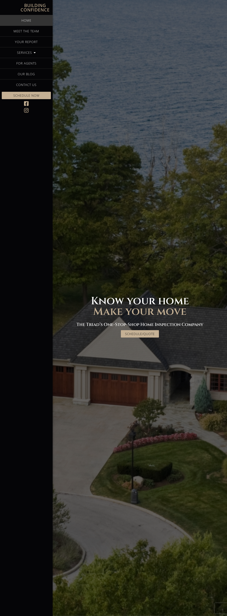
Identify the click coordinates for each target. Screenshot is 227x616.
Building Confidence (35, 7)
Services (26, 52)
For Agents (26, 63)
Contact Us (26, 85)
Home (26, 20)
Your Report (26, 42)
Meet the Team (26, 31)
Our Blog (26, 74)
